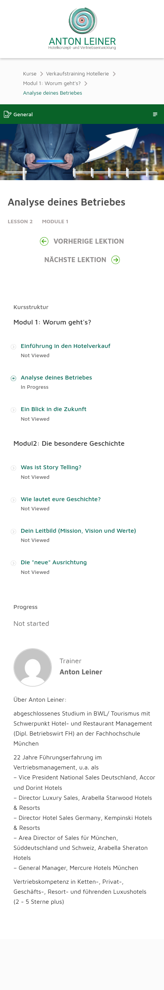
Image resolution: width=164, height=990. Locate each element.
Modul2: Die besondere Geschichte (68, 445)
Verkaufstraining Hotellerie (77, 73)
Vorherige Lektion (82, 241)
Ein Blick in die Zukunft (53, 411)
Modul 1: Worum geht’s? (52, 83)
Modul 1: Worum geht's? (52, 322)
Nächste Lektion (81, 260)
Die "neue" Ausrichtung (54, 567)
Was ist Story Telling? (51, 470)
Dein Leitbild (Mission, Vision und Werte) (78, 534)
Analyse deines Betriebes (56, 378)
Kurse (29, 73)
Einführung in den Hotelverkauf (66, 346)
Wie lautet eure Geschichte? (61, 502)
